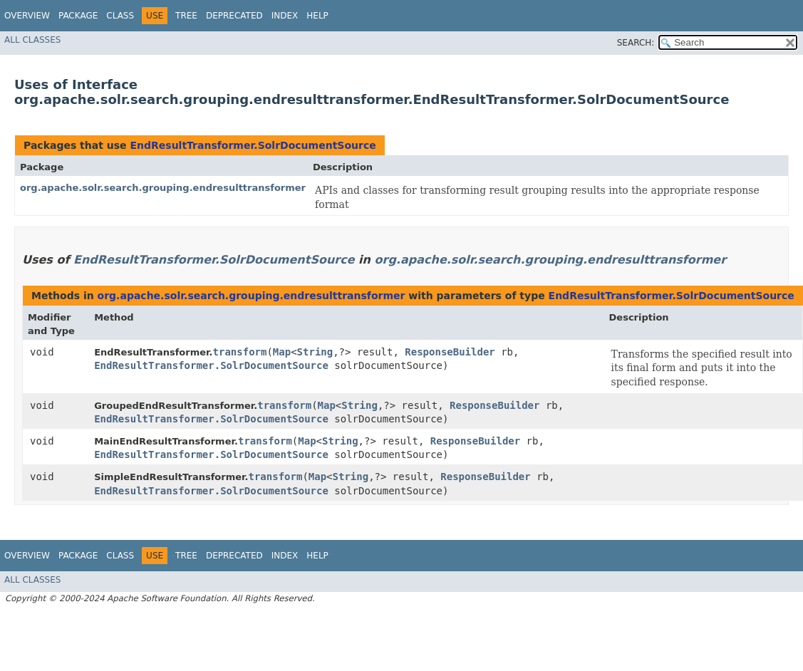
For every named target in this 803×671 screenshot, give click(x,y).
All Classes (32, 40)
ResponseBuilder (449, 352)
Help (317, 16)
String (315, 352)
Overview (27, 16)
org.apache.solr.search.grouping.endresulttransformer (163, 187)
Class (120, 16)
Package (78, 16)
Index (285, 16)
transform (240, 352)
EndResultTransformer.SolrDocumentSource (252, 145)
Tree (186, 16)
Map (282, 352)
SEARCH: (636, 43)
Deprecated (234, 16)
